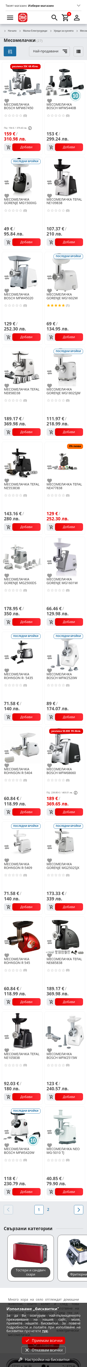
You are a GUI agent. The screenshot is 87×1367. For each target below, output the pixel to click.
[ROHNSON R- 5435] (22, 651)
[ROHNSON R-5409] (22, 841)
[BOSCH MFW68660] (65, 746)
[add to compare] (9, 87)
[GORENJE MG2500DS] (22, 556)
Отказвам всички (43, 1350)
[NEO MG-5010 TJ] (65, 1126)
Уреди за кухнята (62, 31)
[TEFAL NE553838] (22, 461)
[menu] (10, 17)
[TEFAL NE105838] (22, 1031)
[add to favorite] (9, 101)
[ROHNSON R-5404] (22, 746)
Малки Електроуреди (33, 31)
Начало (10, 31)
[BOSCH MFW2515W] (65, 1031)
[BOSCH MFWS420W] (22, 1126)
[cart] (65, 17)
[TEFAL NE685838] (65, 936)
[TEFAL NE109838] (65, 177)
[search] (54, 17)
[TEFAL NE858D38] (22, 367)
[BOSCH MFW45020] (22, 272)
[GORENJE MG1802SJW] (65, 367)
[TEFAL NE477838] (65, 461)
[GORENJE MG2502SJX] (65, 841)
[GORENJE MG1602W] (65, 272)
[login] (76, 17)
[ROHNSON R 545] (22, 936)
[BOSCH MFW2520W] (65, 651)
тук (45, 1331)
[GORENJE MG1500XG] (22, 177)
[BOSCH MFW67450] (22, 82)
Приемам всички (43, 1340)
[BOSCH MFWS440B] (65, 82)
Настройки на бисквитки (43, 1359)
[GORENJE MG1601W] (65, 556)
